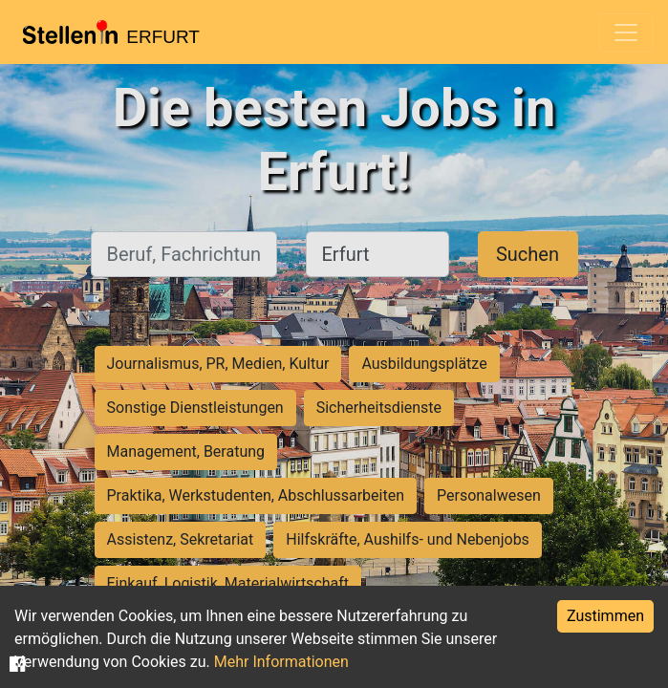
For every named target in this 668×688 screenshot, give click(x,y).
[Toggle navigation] (626, 32)
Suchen (527, 254)
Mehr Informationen (281, 662)
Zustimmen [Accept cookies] (605, 616)
